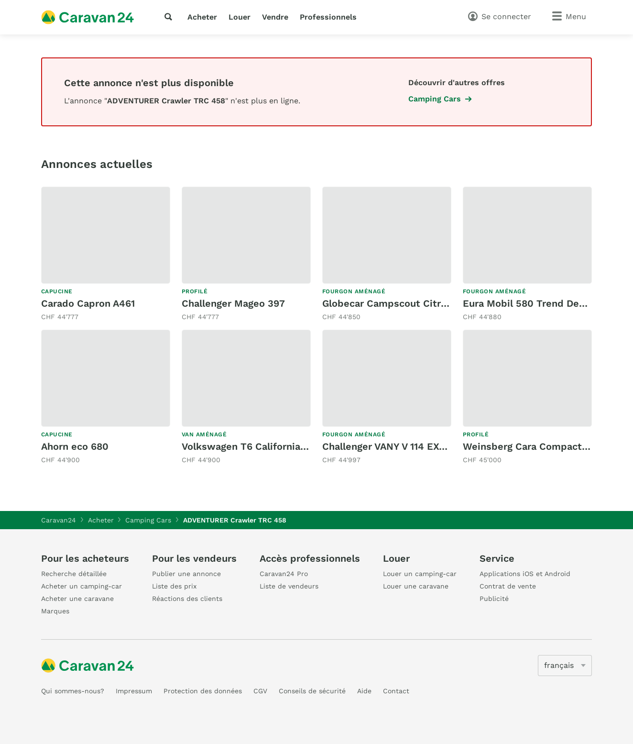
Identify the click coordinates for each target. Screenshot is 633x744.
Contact (396, 691)
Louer (240, 17)
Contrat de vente (508, 586)
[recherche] (170, 17)
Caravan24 (58, 520)
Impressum (134, 691)
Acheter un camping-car (81, 586)
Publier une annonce (186, 573)
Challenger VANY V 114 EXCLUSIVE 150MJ (417, 446)
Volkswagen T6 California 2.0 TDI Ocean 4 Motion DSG (309, 446)
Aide (364, 691)
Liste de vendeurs (289, 586)
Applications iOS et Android (525, 573)
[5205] (565, 665)
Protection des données (203, 691)
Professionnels (328, 17)
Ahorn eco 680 (75, 446)
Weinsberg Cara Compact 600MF (540, 446)
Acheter (202, 17)
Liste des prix (174, 586)
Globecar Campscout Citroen (390, 303)
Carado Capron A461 (88, 303)
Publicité (494, 598)
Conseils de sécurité (312, 691)
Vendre (275, 17)
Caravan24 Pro (284, 573)
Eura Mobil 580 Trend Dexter (530, 303)
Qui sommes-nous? (72, 691)
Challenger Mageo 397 (233, 303)
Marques (55, 611)
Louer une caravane (415, 586)
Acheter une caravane (77, 598)
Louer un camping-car (420, 573)
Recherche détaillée (74, 573)
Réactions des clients (187, 598)
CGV (260, 691)
